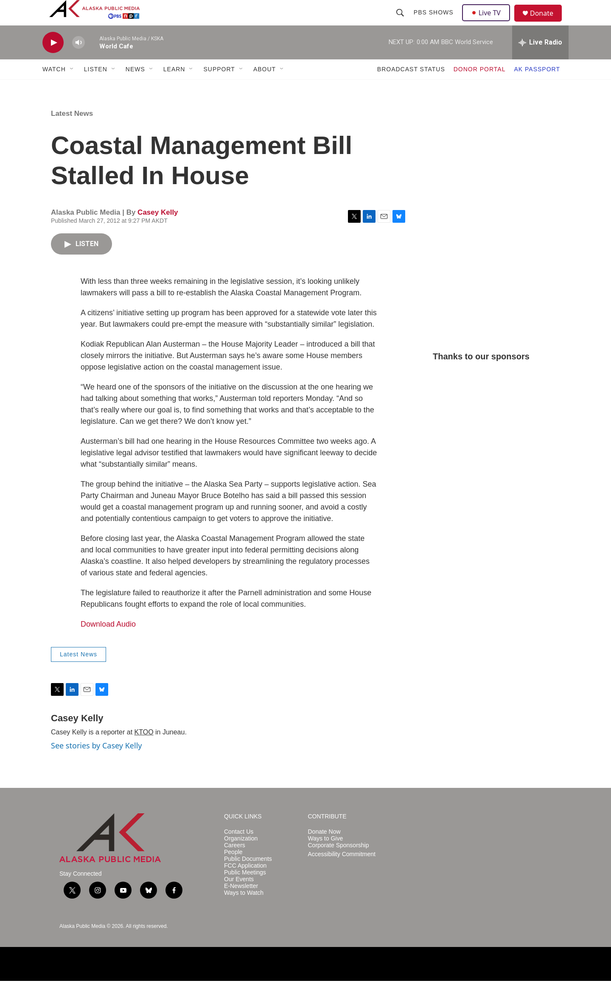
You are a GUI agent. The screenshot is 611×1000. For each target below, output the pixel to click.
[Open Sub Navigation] (72, 88)
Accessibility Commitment (342, 873)
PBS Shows (434, 22)
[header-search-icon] (401, 22)
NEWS (135, 88)
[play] (53, 62)
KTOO (144, 751)
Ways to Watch (243, 912)
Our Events (239, 898)
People (233, 871)
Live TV (488, 22)
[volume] (78, 61)
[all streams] (540, 61)
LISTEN (95, 88)
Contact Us (238, 851)
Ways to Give (325, 857)
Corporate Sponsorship (338, 864)
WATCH (54, 88)
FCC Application (245, 885)
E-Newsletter (241, 905)
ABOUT (264, 88)
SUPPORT (219, 88)
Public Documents (248, 878)
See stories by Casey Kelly (96, 764)
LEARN (174, 88)
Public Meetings (245, 891)
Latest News (72, 133)
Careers (234, 864)
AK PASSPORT (537, 88)
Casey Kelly (157, 231)
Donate (547, 23)
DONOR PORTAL (480, 88)
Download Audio (108, 643)
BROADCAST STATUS (411, 88)
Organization (241, 857)
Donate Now (324, 851)
